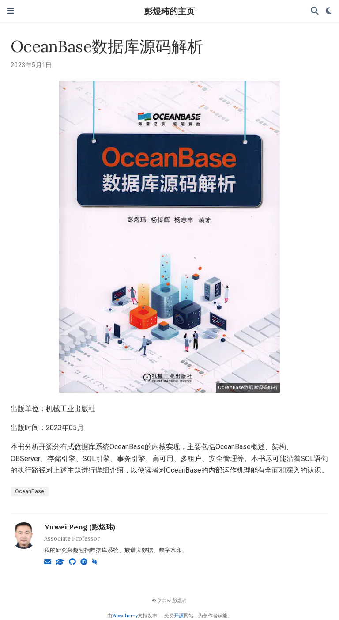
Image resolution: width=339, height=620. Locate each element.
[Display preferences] (329, 11)
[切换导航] (10, 11)
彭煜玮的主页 (169, 10)
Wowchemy (125, 616)
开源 (179, 616)
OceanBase (29, 491)
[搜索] (315, 11)
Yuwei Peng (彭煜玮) (79, 526)
